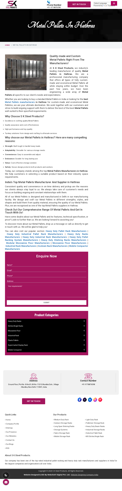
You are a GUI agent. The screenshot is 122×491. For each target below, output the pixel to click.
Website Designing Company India (84, 475)
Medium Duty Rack (61, 420)
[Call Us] (6, 473)
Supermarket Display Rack (18, 345)
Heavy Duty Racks (14, 321)
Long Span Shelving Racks (63, 426)
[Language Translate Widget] (105, 3)
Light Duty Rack (91, 420)
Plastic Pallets (13, 340)
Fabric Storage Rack (61, 433)
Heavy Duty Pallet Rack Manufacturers (66, 231)
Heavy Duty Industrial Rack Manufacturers (45, 237)
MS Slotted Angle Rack (94, 436)
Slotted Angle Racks (15, 326)
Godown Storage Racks (62, 423)
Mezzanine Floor (14, 331)
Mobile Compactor (15, 350)
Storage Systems (60, 430)
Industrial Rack (13, 335)
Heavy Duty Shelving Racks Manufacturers (63, 240)
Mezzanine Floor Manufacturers (69, 243)
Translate (109, 6)
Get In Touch (79, 4)
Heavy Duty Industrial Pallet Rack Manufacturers (35, 234)
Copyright (42, 471)
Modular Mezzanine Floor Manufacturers (28, 243)
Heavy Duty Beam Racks (95, 426)
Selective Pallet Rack (93, 433)
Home (7, 45)
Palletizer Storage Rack (94, 423)
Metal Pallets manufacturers (20, 102)
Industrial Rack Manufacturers (21, 246)
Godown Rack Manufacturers (52, 246)
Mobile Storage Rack (61, 436)
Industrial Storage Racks (95, 430)
